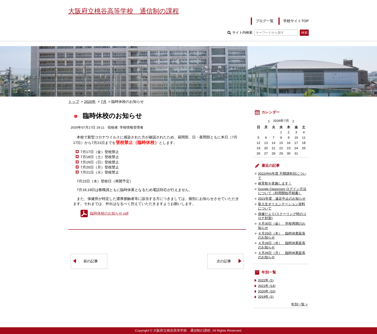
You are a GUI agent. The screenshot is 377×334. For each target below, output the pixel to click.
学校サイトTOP (296, 21)
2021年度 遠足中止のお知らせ (282, 198)
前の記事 (90, 261)
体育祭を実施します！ (275, 183)
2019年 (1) (266, 296)
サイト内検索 (265, 32)
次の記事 (224, 261)
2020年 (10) (267, 291)
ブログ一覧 (265, 21)
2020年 (90, 101)
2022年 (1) (266, 280)
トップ (73, 101)
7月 (103, 101)
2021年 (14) (267, 286)
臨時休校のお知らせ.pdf (109, 213)
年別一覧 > (299, 304)
